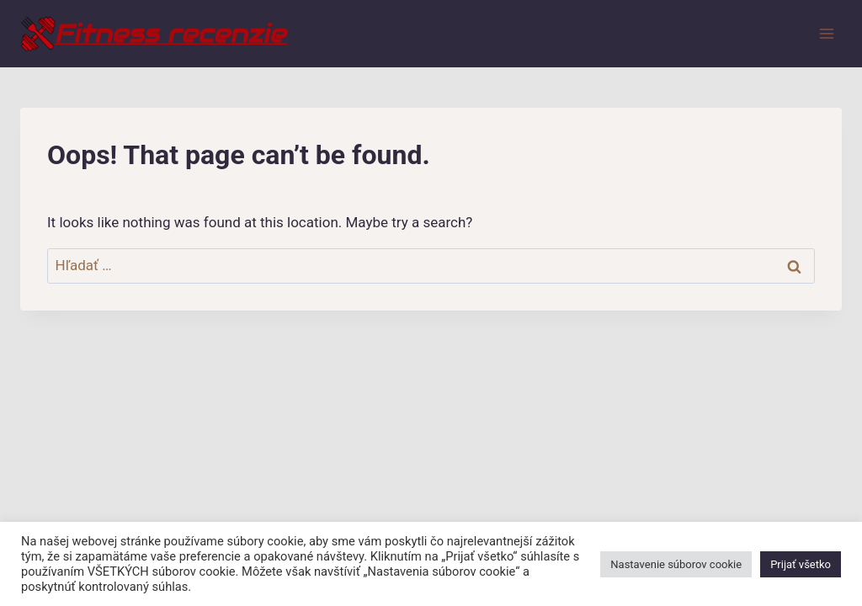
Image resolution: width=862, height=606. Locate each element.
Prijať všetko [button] (800, 564)
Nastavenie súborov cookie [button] (676, 564)
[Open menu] (826, 33)
